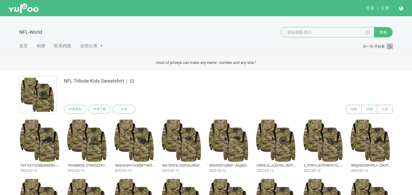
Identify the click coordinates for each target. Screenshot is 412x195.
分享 (124, 109)
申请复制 (75, 109)
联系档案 (62, 45)
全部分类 (88, 45)
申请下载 (99, 109)
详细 (369, 109)
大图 (385, 109)
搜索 (383, 32)
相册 (41, 45)
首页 (23, 45)
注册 (385, 8)
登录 (370, 8)
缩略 (354, 109)
